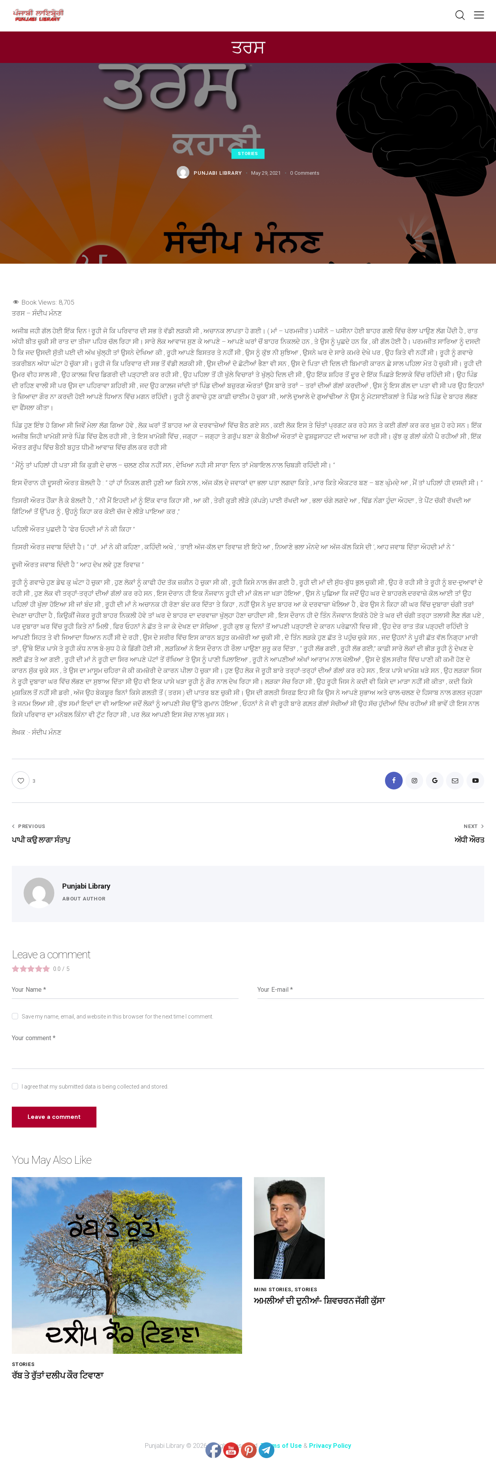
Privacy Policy (330, 1446)
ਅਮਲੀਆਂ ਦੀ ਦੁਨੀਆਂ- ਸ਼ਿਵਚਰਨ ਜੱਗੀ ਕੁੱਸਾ (319, 1301)
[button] (479, 14)
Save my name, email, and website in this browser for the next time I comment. (117, 1016)
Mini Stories (272, 1290)
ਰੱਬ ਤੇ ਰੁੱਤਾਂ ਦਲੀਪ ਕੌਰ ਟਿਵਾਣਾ (57, 1376)
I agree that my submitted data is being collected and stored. (95, 1086)
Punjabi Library (86, 886)
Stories (248, 153)
